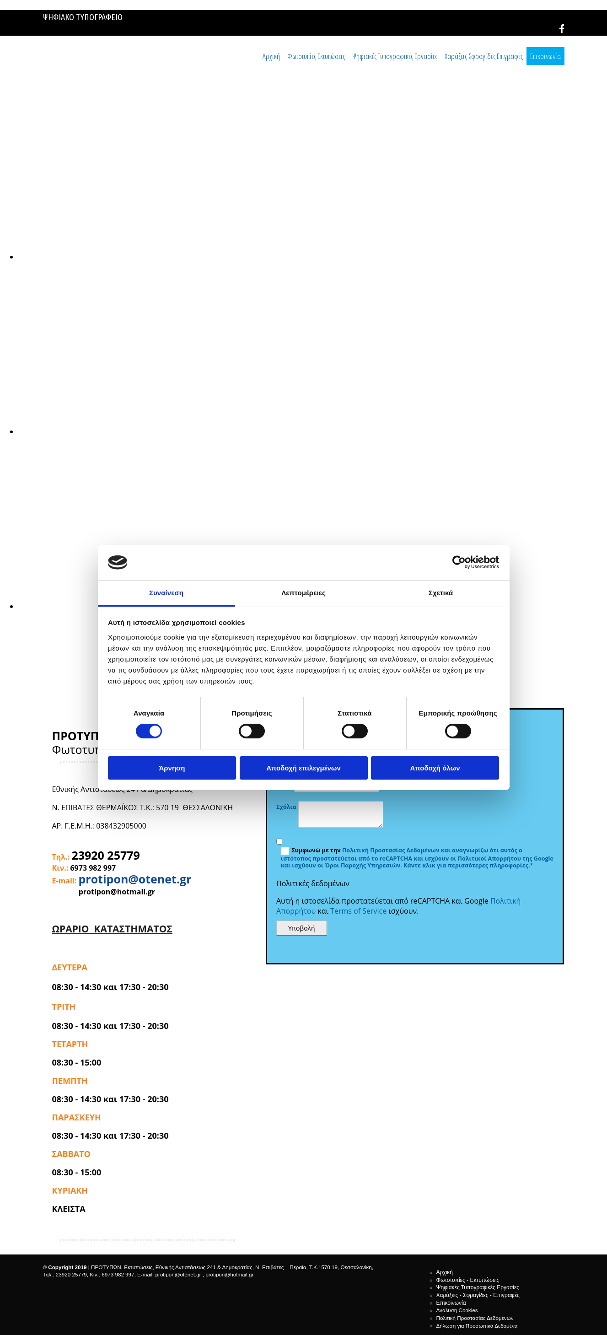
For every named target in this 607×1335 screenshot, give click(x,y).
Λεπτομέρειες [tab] (303, 593)
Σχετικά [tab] (441, 593)
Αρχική (271, 56)
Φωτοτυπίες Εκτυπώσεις (316, 56)
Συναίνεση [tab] (166, 593)
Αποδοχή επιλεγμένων (303, 768)
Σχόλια (286, 807)
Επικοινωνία (545, 56)
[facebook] (561, 29)
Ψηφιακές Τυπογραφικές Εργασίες (394, 56)
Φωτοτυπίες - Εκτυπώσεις (468, 1280)
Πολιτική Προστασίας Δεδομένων (391, 850)
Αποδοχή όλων (435, 768)
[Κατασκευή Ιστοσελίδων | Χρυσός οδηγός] (50, 1291)
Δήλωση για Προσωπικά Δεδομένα (477, 1326)
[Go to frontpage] (91, 71)
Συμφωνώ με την (316, 850)
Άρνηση (172, 768)
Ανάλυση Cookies (457, 1310)
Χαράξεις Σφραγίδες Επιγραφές (484, 56)
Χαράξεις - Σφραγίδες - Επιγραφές (478, 1295)
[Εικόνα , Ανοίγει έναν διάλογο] (292, 257)
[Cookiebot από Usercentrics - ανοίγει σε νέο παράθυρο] (459, 562)
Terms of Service (358, 911)
